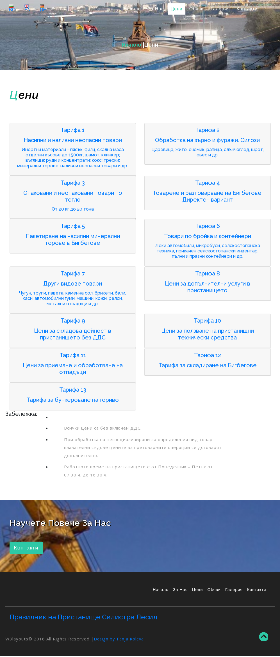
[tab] (73, 149)
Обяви (196, 8)
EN (27, 8)
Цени (176, 8)
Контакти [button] (27, 548)
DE (43, 8)
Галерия (220, 8)
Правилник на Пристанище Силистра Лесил (83, 617)
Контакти (247, 8)
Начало (133, 8)
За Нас (156, 8)
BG (12, 8)
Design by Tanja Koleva (119, 639)
